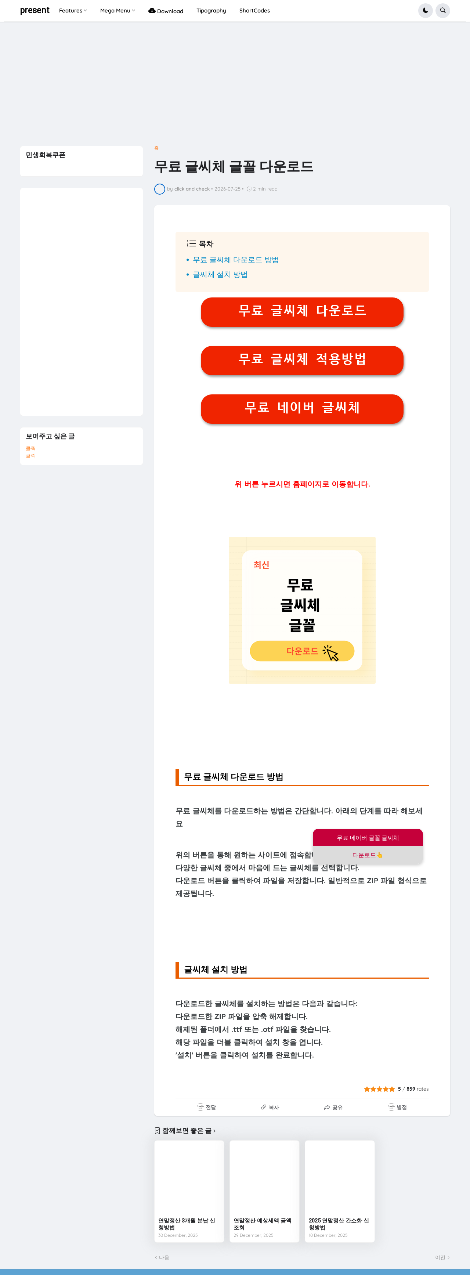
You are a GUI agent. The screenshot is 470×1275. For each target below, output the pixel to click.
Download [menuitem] (165, 10)
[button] (425, 10)
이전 (440, 1257)
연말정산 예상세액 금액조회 (263, 1224)
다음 (164, 1257)
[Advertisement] (235, 86)
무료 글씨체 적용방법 (302, 359)
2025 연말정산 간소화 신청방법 (339, 1224)
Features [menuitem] (70, 10)
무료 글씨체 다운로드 (302, 311)
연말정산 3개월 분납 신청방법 (186, 1224)
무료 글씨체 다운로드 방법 (236, 259)
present (34, 10)
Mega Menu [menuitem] (115, 10)
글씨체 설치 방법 (220, 274)
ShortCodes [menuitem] (254, 10)
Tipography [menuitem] (211, 10)
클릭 (31, 448)
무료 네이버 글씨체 (302, 408)
